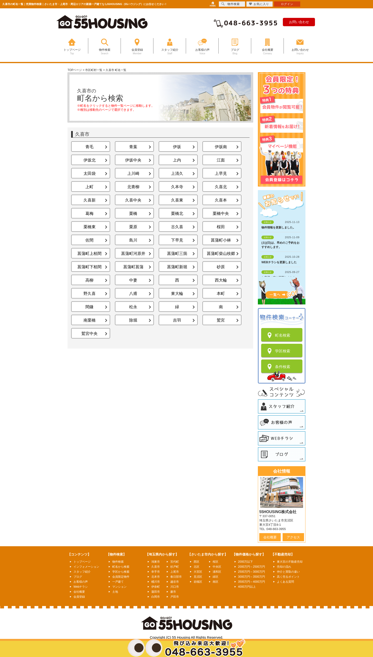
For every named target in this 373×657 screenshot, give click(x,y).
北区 (196, 566)
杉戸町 (174, 566)
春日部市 (176, 576)
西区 (196, 561)
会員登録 (79, 596)
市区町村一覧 (93, 70)
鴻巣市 (155, 561)
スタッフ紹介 (82, 571)
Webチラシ (81, 586)
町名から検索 (120, 566)
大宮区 (198, 571)
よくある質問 (285, 581)
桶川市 (155, 581)
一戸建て (118, 581)
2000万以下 (245, 561)
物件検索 (118, 561)
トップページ (82, 561)
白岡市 (155, 596)
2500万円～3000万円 (251, 571)
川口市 (174, 586)
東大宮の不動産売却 (290, 561)
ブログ (78, 576)
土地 (115, 591)
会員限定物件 (120, 576)
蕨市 (173, 591)
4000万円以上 (247, 586)
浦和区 (217, 571)
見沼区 (198, 576)
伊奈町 (155, 586)
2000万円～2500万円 (251, 566)
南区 (215, 581)
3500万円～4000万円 (251, 581)
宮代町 (174, 561)
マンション (119, 586)
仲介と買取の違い (288, 571)
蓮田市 (155, 591)
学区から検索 (120, 571)
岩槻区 (198, 581)
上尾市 (174, 571)
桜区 (215, 561)
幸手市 (155, 571)
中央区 (217, 566)
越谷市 (174, 581)
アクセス (293, 537)
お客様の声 (81, 581)
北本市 (155, 576)
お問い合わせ (299, 22)
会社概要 (270, 537)
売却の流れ (284, 566)
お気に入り (259, 4)
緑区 (215, 576)
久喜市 (155, 566)
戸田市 (174, 596)
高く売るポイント (288, 576)
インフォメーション (86, 566)
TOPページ (75, 70)
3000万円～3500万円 (251, 576)
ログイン (287, 4)
